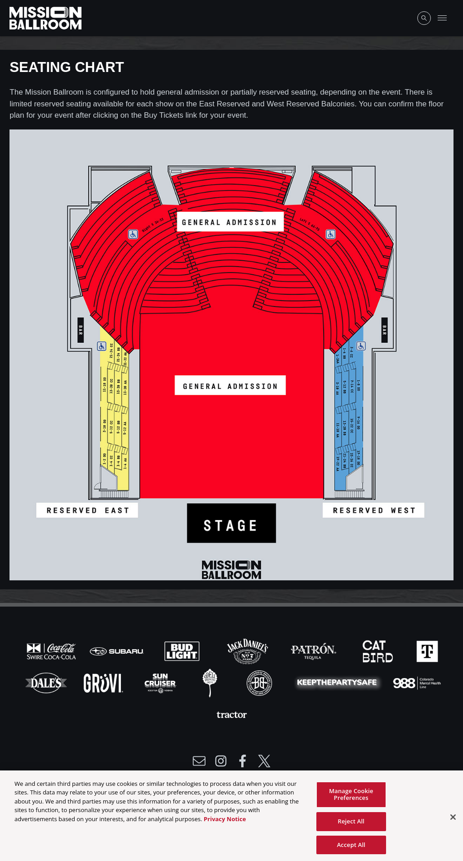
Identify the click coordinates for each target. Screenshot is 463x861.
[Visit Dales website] (47, 683)
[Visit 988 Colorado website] (417, 683)
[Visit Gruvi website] (104, 683)
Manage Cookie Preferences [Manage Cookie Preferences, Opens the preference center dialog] (351, 797)
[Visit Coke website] (52, 651)
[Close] (453, 820)
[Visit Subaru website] (117, 651)
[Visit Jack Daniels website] (248, 651)
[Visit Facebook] (242, 761)
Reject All (351, 824)
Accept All (351, 847)
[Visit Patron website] (313, 651)
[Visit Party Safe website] (339, 683)
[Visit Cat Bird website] (378, 651)
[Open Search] (424, 18)
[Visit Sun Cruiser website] (161, 683)
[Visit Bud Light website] (182, 651)
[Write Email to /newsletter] (199, 761)
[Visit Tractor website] (232, 714)
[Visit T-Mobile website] (427, 651)
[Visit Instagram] (220, 761)
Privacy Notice (225, 822)
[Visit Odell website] (211, 683)
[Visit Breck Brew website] (260, 683)
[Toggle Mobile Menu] (442, 18)
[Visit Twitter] (264, 761)
